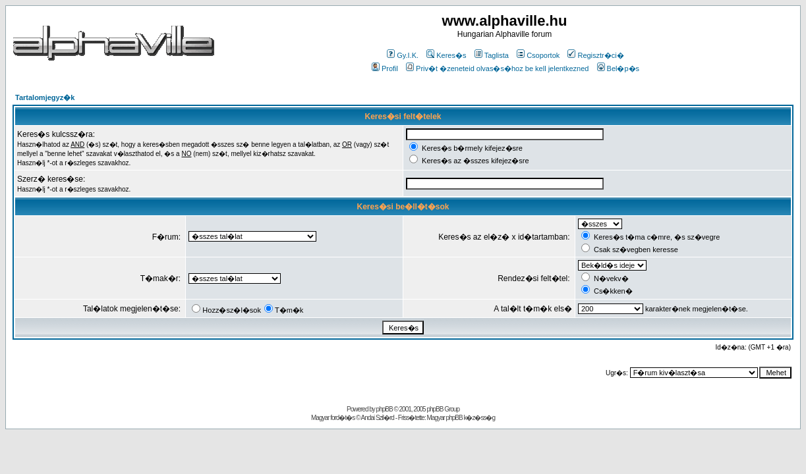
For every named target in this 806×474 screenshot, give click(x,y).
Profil (385, 68)
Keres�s (446, 55)
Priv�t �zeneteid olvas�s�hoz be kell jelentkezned (497, 68)
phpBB (384, 409)
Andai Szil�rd (377, 417)
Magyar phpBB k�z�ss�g (460, 417)
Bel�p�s (618, 68)
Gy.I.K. (402, 55)
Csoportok (538, 55)
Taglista (492, 55)
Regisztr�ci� (595, 55)
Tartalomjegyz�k (44, 97)
